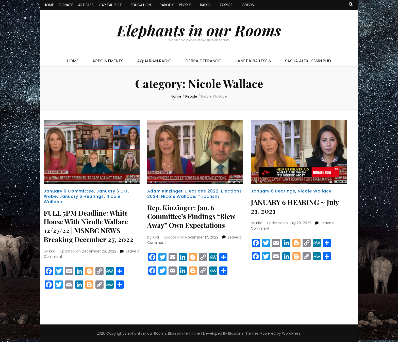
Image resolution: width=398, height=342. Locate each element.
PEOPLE (185, 4)
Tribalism (208, 196)
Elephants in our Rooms (199, 30)
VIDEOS (247, 4)
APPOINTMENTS (107, 61)
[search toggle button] (351, 4)
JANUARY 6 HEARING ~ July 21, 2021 (296, 206)
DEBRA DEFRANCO (203, 61)
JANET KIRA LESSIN (253, 61)
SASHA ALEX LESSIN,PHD (308, 61)
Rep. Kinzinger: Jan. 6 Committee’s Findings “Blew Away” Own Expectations (193, 216)
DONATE (66, 4)
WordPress (291, 332)
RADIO (205, 4)
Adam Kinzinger (165, 191)
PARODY (167, 4)
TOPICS (226, 4)
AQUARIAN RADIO (154, 61)
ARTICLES (86, 4)
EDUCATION (141, 4)
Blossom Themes (243, 332)
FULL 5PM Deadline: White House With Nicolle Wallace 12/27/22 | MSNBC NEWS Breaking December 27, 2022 (90, 225)
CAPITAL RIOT (110, 4)
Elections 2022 (202, 191)
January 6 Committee (69, 191)
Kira (52, 250)
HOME (49, 4)
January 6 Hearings (81, 196)
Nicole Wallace (178, 196)
